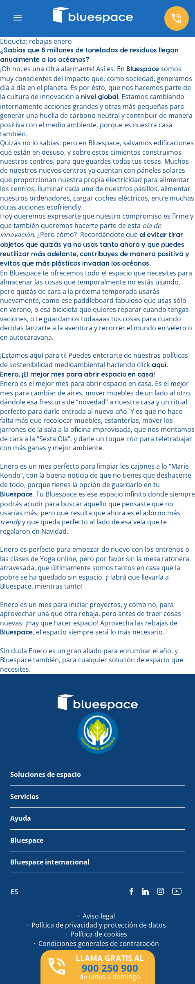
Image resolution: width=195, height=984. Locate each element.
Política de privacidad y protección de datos (98, 925)
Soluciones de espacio (45, 774)
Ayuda (20, 818)
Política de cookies (98, 934)
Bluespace (26, 840)
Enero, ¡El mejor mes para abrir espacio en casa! (77, 374)
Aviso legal (99, 916)
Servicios (24, 796)
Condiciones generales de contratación (98, 943)
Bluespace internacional (50, 862)
